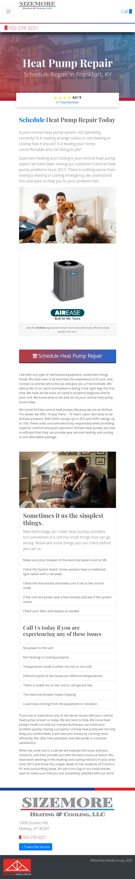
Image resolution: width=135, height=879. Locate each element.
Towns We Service (36, 847)
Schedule (32, 119)
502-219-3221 (21, 28)
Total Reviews (67, 102)
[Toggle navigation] (8, 11)
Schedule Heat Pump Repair (67, 355)
